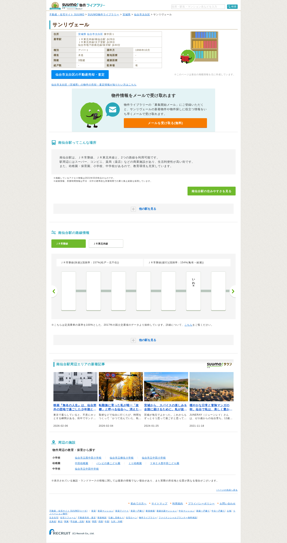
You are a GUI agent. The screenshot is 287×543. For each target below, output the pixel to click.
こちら (188, 324)
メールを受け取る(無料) (165, 123)
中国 (107, 521)
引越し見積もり (116, 517)
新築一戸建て (203, 511)
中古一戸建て (218, 511)
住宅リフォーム (68, 517)
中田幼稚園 (81, 463)
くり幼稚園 (135, 463)
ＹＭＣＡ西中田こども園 (164, 463)
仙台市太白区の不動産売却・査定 (80, 74)
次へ (232, 291)
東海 (88, 521)
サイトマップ (159, 503)
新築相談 (101, 517)
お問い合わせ (228, 503)
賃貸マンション (105, 511)
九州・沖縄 (116, 521)
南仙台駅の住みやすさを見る (212, 191)
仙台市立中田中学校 (87, 468)
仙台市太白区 (142, 14)
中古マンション (186, 511)
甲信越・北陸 (77, 521)
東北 (60, 521)
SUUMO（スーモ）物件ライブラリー (77, 6)
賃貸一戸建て (137, 511)
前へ (54, 291)
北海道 (52, 521)
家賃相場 (150, 511)
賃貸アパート (122, 511)
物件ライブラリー (148, 517)
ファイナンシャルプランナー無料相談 (178, 517)
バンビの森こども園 (108, 463)
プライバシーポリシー (201, 503)
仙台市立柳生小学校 (122, 457)
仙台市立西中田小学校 (88, 457)
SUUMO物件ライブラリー (103, 14)
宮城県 (127, 14)
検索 (234, 6)
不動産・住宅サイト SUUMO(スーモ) (68, 511)
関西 (94, 521)
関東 (66, 521)
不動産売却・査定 (87, 517)
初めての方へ (139, 503)
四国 (100, 521)
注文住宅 (53, 517)
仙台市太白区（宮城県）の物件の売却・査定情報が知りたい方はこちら (94, 84)
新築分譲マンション (167, 511)
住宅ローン (131, 517)
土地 (229, 511)
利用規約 (177, 503)
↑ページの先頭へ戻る (227, 490)
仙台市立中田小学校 (154, 457)
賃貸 (93, 511)
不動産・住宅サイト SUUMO (66, 14)
